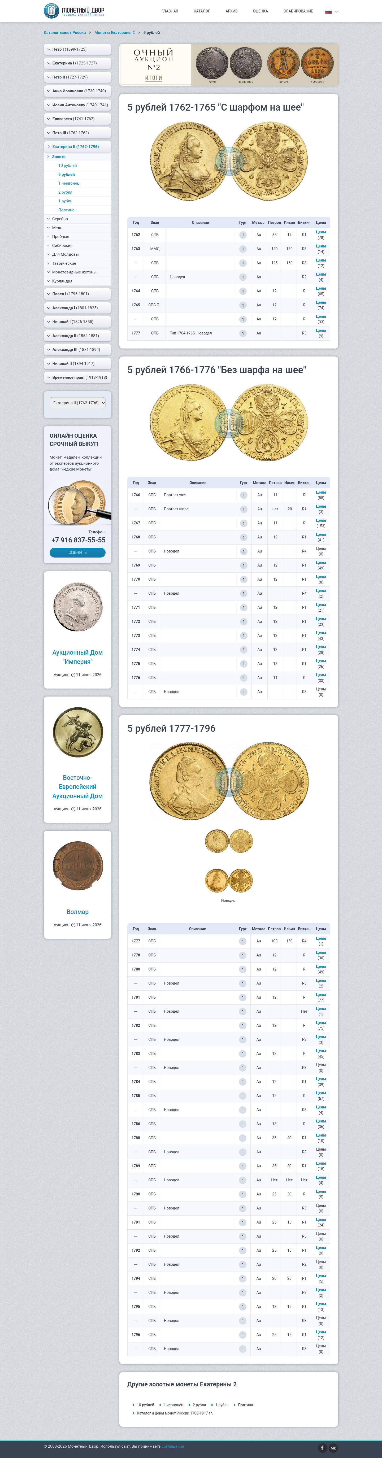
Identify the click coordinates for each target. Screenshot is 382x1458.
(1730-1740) (76, 91)
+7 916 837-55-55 (78, 540)
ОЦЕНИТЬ (77, 552)
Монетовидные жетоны (72, 272)
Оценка (260, 11)
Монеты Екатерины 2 (114, 32)
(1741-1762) (71, 118)
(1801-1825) (72, 308)
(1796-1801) (68, 294)
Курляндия (59, 281)
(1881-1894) (73, 349)
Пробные (58, 236)
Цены (321, 232)
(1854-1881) (73, 335)
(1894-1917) (71, 363)
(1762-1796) (72, 146)
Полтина (66, 210)
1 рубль (65, 201)
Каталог (202, 11)
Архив (232, 11)
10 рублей (67, 165)
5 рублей (66, 174)
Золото (56, 156)
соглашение (173, 1446)
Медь (54, 227)
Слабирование (298, 11)
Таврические (61, 263)
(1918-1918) (77, 377)
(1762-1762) (68, 133)
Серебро (57, 218)
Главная (170, 11)
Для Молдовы (63, 254)
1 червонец (68, 183)
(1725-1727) (72, 63)
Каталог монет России (65, 32)
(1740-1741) (77, 105)
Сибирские (59, 245)
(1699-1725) (66, 49)
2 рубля (65, 192)
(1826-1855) (70, 321)
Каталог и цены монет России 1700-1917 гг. (175, 1413)
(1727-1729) (67, 77)
